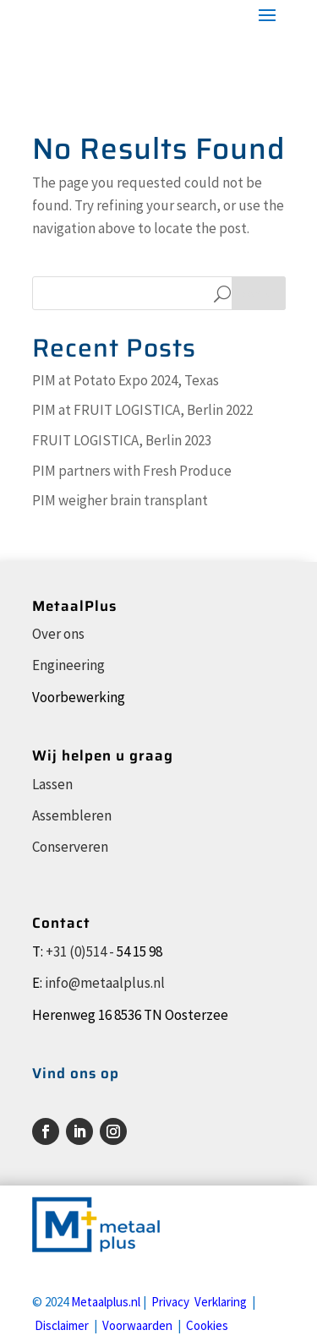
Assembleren (72, 815)
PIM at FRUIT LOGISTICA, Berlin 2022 (142, 410)
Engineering (68, 665)
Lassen (52, 784)
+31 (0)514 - (80, 951)
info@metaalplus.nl (105, 982)
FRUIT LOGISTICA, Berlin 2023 (121, 440)
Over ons (58, 633)
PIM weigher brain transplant (120, 500)
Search (258, 293)
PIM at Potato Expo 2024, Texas (125, 380)
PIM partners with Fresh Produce (132, 470)
